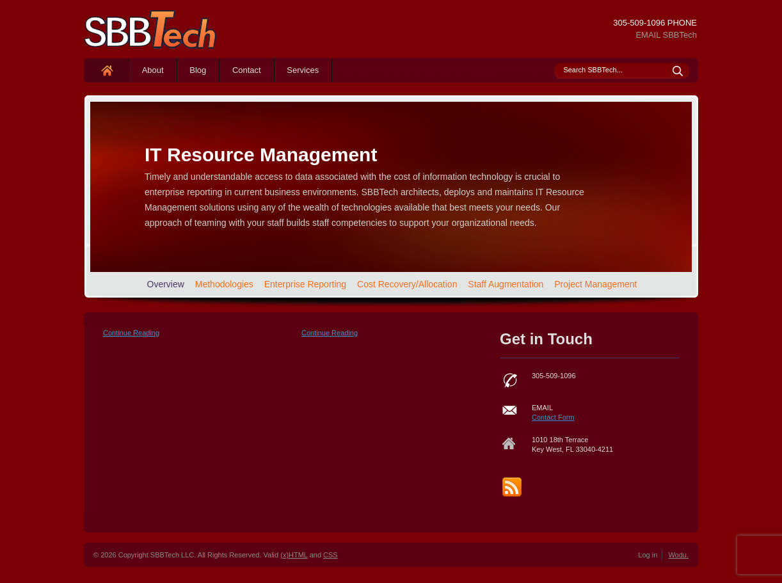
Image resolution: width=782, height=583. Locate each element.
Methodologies (224, 284)
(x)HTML (293, 555)
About (153, 70)
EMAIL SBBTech (666, 35)
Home (106, 70)
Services (303, 70)
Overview (165, 284)
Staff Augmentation (505, 284)
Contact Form (553, 417)
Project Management (595, 284)
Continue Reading (131, 333)
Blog (197, 70)
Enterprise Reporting (305, 284)
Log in (647, 555)
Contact (246, 70)
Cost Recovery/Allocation (407, 284)
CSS (330, 555)
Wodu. (678, 555)
